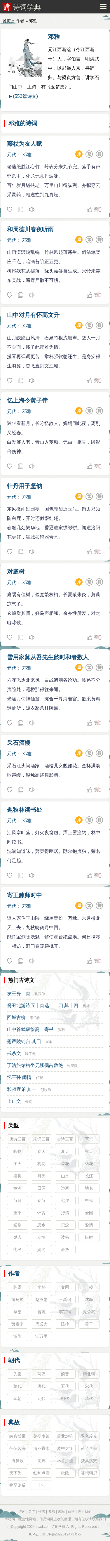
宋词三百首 (41, 1140)
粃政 (65, 1473)
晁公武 (89, 1311)
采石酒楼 (18, 743)
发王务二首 (18, 993)
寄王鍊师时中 (24, 895)
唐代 (41, 1386)
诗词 (21, 1511)
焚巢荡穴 (89, 1460)
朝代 (14, 1360)
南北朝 (89, 1374)
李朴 (41, 1287)
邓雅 (54, 37)
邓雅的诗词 (22, 123)
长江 (89, 1176)
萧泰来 (17, 1324)
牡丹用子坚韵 (24, 486)
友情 (41, 1237)
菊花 (89, 1163)
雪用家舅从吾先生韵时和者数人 (48, 657)
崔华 (48, 1042)
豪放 (65, 1249)
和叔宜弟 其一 (21, 1089)
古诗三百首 (65, 1140)
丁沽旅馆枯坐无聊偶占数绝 (35, 1065)
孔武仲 (39, 994)
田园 (41, 1188)
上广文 (14, 1101)
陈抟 (65, 1324)
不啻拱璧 (65, 1460)
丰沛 (41, 1485)
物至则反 (17, 1485)
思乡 (41, 1225)
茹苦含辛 (89, 1448)
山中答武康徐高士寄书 (30, 1029)
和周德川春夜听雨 (30, 229)
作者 (20, 21)
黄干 (89, 1324)
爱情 (89, 1225)
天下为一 (17, 1473)
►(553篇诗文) (23, 96)
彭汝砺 (46, 1090)
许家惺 (72, 1066)
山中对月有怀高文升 (33, 315)
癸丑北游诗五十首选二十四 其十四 (42, 1005)
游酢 (17, 1336)
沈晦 (89, 1299)
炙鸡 (41, 1460)
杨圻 (86, 1006)
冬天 (17, 1163)
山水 (65, 1176)
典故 (14, 1422)
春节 (41, 1200)
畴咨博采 (17, 1436)
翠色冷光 (89, 1436)
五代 (65, 1386)
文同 (65, 1287)
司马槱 (17, 1299)
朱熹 (28, 1102)
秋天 (89, 1151)
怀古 (41, 1212)
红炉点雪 (41, 1473)
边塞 (65, 1188)
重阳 (17, 1212)
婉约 (41, 1249)
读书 (65, 1237)
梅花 (41, 1163)
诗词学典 (27, 7)
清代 (89, 1398)
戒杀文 (14, 1053)
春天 (41, 1151)
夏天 (65, 1151)
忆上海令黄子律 (27, 400)
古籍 (61, 1511)
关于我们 (85, 1511)
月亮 (41, 1176)
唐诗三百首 (17, 1140)
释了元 (30, 1054)
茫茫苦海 (17, 1448)
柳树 (17, 1176)
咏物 (17, 1151)
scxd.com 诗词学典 (50, 1527)
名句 (31, 1511)
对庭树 (16, 571)
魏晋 (65, 1374)
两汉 (41, 1374)
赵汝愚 (41, 1299)
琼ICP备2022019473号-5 (61, 1534)
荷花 (65, 1163)
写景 (89, 1139)
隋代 (17, 1386)
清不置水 (41, 1448)
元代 (11, 154)
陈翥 (17, 1287)
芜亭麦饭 (41, 1436)
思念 (65, 1225)
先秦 (17, 1374)
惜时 (89, 1237)
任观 (39, 1078)
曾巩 (41, 1311)
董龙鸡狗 (65, 1436)
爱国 (89, 1212)
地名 (89, 1188)
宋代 (89, 1386)
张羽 (61, 1030)
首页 (7, 21)
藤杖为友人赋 (24, 143)
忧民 (17, 1249)
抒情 (65, 1212)
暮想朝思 (89, 1473)
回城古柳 (16, 1017)
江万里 (41, 1336)
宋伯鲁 (35, 1018)
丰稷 (89, 1287)
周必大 (41, 1324)
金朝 (17, 1398)
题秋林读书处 (24, 809)
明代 (65, 1398)
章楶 (17, 1311)
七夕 (65, 1200)
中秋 (89, 1200)
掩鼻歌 (17, 1460)
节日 (17, 1200)
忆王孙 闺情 (19, 1077)
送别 (17, 1225)
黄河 (17, 1188)
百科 (71, 1511)
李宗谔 (65, 1311)
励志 (17, 1237)
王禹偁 (65, 1299)
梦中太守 (65, 1448)
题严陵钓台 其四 (24, 1041)
